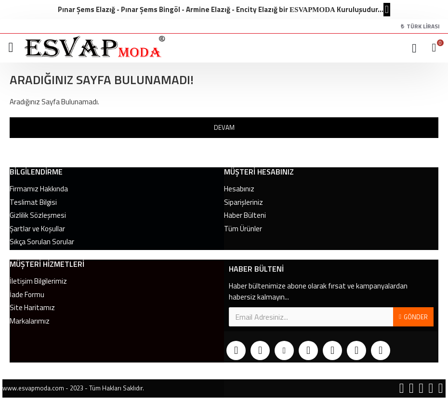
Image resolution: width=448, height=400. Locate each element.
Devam (224, 127)
